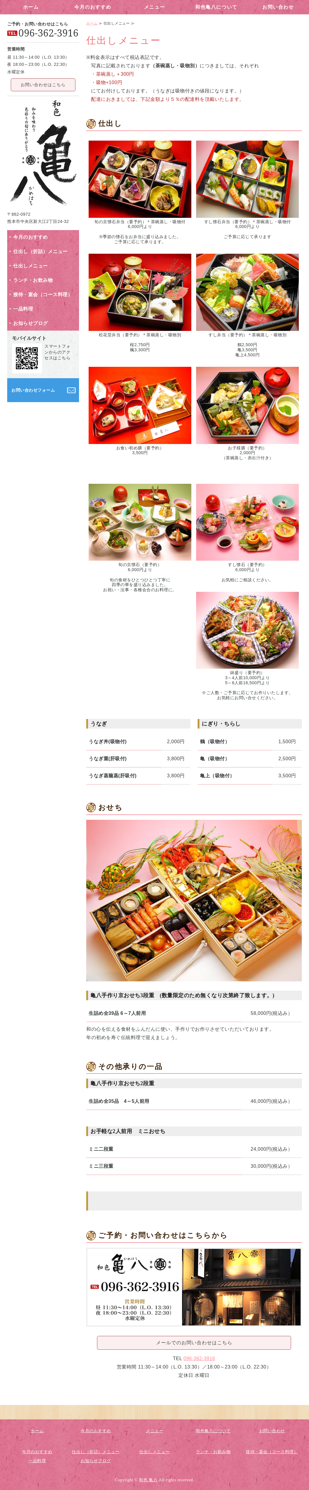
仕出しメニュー (30, 265)
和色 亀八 (148, 1480)
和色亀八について (216, 7)
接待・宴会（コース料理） (42, 294)
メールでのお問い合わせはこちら (194, 1342)
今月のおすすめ (92, 7)
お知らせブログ (30, 323)
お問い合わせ (278, 7)
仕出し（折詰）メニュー (40, 251)
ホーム (31, 7)
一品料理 (23, 308)
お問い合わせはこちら (43, 84)
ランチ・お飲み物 (33, 280)
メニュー (154, 7)
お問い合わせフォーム (33, 390)
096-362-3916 (199, 1358)
